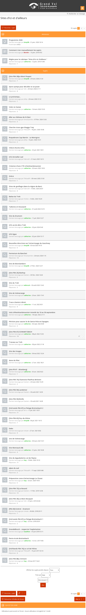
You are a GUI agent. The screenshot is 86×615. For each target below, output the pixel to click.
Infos (18, 44)
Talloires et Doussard (17, 207)
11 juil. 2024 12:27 (38, 218)
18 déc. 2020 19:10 (34, 460)
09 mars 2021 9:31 (38, 441)
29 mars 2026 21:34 (36, 79)
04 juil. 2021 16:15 (36, 421)
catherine (27, 62)
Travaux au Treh (15, 342)
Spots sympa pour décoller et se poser (24, 87)
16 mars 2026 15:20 (38, 109)
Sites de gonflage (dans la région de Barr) (25, 186)
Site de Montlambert (17, 264)
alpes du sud (14, 468)
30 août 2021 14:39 (36, 392)
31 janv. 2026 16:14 (36, 42)
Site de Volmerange (17, 293)
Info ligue (13, 234)
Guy (25, 460)
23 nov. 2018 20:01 (34, 521)
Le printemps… (15, 97)
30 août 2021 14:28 (36, 401)
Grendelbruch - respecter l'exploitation (24, 529)
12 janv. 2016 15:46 (38, 62)
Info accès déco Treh (17, 225)
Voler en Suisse (15, 107)
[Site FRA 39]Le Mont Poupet (20, 76)
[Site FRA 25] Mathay (17, 273)
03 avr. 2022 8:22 (37, 372)
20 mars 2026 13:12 (35, 99)
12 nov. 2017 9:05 (37, 541)
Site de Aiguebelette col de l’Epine (22, 458)
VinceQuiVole (28, 119)
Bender (26, 52)
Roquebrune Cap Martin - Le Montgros (24, 137)
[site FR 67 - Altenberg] (18, 369)
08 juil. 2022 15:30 (38, 334)
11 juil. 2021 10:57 (34, 410)
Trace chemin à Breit (17, 302)
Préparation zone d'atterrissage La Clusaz (25, 478)
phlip (25, 99)
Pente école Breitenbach (19, 538)
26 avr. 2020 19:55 (34, 481)
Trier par (43, 575)
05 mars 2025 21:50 (38, 178)
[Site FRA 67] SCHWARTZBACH (20, 332)
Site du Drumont (15, 216)
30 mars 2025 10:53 (38, 168)
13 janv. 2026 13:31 (35, 140)
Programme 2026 (15, 40)
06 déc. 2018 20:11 (36, 511)
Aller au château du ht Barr (20, 117)
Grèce (11, 176)
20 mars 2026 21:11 (34, 89)
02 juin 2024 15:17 (38, 236)
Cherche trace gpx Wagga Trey (21, 127)
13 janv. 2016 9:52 (36, 52)
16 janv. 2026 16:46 (38, 130)
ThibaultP (27, 130)
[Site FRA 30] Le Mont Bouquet (21, 499)
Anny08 (26, 42)
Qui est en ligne (11, 605)
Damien (26, 275)
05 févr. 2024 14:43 (36, 275)
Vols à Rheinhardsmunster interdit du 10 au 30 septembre (32, 312)
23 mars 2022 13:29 (36, 382)
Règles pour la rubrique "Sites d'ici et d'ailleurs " (28, 59)
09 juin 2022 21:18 (38, 344)
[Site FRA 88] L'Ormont (18, 559)
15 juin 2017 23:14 (37, 551)
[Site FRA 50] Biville (16, 399)
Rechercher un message (77, 13)
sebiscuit (27, 285)
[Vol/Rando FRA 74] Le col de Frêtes (23, 549)
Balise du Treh (14, 196)
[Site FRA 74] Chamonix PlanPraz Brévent (25, 380)
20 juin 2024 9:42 (37, 227)
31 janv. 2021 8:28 (38, 450)
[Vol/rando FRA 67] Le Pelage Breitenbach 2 (26, 408)
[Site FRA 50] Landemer (18, 390)
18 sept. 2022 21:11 (38, 315)
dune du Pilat (14, 360)
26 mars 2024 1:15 (40, 256)
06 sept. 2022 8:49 (38, 324)
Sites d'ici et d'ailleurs (14, 18)
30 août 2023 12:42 (37, 285)
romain (26, 431)
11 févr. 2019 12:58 (36, 491)
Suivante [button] (84, 28)
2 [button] (81, 28)
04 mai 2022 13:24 (38, 353)
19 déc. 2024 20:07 (37, 189)
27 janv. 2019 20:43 (34, 501)
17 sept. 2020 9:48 (37, 470)
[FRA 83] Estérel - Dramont (19, 509)
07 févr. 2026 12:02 (40, 119)
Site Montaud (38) (16, 448)
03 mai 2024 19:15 (36, 245)
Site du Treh (14, 283)
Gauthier (27, 532)
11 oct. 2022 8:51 (37, 304)
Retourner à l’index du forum (14, 599)
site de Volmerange (17, 439)
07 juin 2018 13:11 (37, 532)
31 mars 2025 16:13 (37, 159)
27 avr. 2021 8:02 (35, 431)
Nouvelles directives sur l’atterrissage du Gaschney (29, 243)
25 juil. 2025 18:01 (38, 150)
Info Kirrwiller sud (16, 157)
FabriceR (27, 159)
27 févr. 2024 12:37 (36, 266)
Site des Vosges (15, 351)
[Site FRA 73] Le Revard (18, 488)
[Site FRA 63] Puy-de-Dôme (19, 418)
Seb (25, 89)
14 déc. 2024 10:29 (36, 199)
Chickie (26, 199)
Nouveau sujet (9, 27)
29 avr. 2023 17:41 (38, 295)
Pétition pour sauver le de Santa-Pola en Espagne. (29, 321)
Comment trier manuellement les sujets (25, 50)
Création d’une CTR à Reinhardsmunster (25, 166)
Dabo (11, 428)
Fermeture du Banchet (18, 253)
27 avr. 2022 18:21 (38, 363)
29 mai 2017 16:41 (34, 561)
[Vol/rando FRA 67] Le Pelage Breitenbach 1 (26, 519)
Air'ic (25, 410)
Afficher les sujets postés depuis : (42, 570)
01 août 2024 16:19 (38, 209)
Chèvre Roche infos (16, 148)
